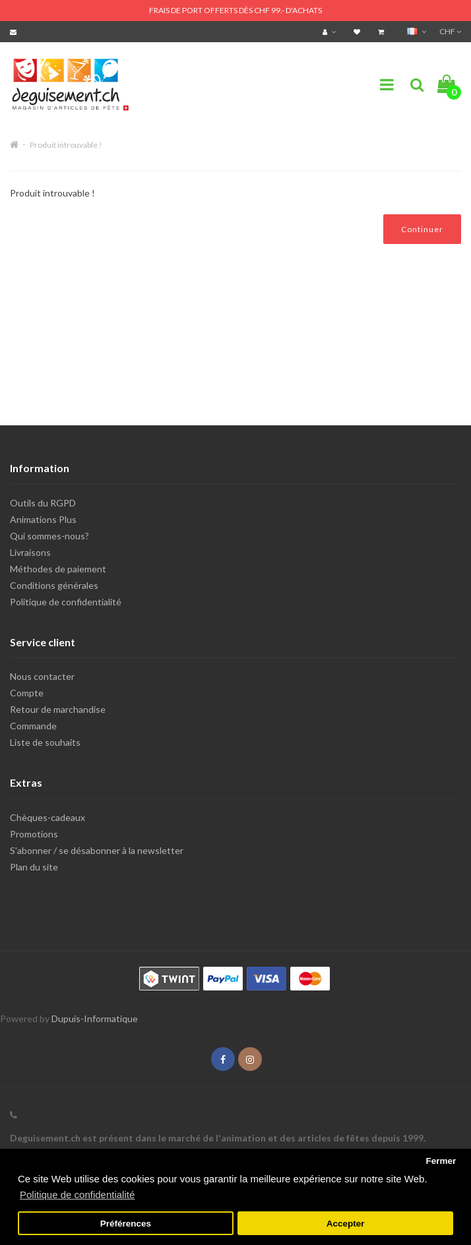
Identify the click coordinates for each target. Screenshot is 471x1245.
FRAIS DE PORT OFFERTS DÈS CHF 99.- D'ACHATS (235, 10)
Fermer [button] (440, 1161)
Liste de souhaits (45, 742)
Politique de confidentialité (65, 601)
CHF (450, 31)
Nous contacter (42, 676)
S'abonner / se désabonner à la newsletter (96, 850)
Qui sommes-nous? (49, 535)
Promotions (34, 833)
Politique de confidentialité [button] (77, 1194)
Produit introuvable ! (66, 145)
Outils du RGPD (43, 502)
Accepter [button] (346, 1224)
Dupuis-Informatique (94, 1018)
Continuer (422, 229)
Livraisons (30, 552)
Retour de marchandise (58, 709)
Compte (27, 692)
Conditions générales (54, 585)
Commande (33, 725)
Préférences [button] (125, 1224)
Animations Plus (43, 519)
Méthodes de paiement (58, 568)
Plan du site (34, 866)
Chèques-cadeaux (47, 817)
